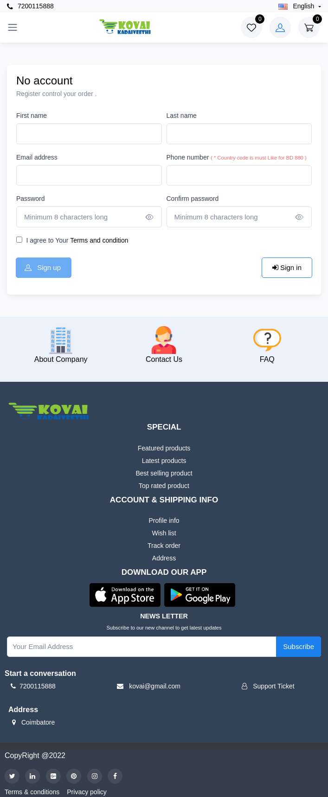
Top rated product (164, 485)
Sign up (43, 267)
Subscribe (298, 646)
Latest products (164, 460)
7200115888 (30, 6)
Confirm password (193, 198)
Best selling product (163, 473)
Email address (37, 157)
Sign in (287, 267)
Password (30, 198)
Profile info (163, 520)
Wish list (164, 533)
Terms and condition (99, 240)
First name (31, 115)
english (297, 6)
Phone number (237, 157)
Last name (182, 115)
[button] (125, 594)
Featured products (164, 448)
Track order (164, 545)
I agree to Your (77, 240)
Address (164, 558)
